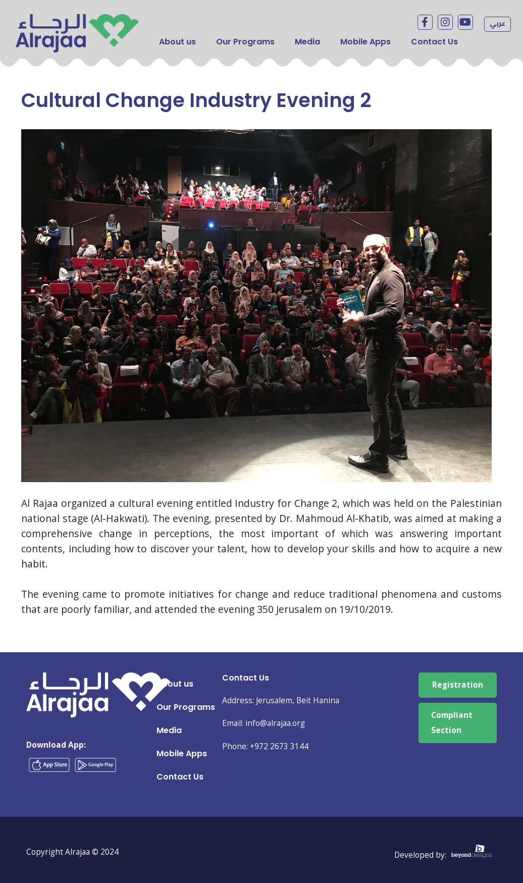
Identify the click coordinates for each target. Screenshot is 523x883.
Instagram (445, 22)
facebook (425, 22)
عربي (497, 23)
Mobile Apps (365, 41)
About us (177, 41)
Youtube (465, 22)
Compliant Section (452, 723)
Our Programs (245, 41)
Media (307, 41)
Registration (457, 685)
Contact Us (434, 41)
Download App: (56, 745)
